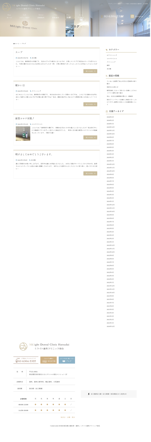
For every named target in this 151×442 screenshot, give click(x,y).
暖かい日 (20, 85)
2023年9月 (110, 220)
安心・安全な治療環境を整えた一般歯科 (120, 97)
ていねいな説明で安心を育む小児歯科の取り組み (122, 83)
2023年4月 (110, 237)
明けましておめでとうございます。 (34, 154)
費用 (68, 16)
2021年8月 (110, 307)
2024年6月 (110, 188)
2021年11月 (111, 297)
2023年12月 (111, 209)
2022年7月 (110, 269)
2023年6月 (110, 230)
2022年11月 (111, 255)
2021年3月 (110, 324)
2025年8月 (110, 139)
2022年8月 (110, 265)
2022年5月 (110, 276)
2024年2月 (110, 202)
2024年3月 (110, 199)
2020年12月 (111, 335)
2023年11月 (111, 213)
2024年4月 (110, 195)
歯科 (108, 66)
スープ (18, 52)
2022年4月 (110, 279)
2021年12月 (111, 293)
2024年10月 (111, 174)
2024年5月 (110, 192)
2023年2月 (110, 244)
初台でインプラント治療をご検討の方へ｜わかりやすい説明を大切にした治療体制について (122, 103)
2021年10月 (111, 300)
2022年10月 (111, 258)
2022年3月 (110, 283)
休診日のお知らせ (113, 88)
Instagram (139, 16)
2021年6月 (110, 314)
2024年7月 (110, 185)
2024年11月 (111, 171)
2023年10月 (111, 216)
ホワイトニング (112, 55)
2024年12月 (111, 167)
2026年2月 (110, 122)
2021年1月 (110, 331)
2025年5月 (110, 150)
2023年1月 (110, 248)
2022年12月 (111, 251)
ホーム (9, 16)
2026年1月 (110, 125)
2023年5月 (110, 234)
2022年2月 (110, 286)
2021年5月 (110, 317)
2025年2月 (110, 160)
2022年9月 (110, 262)
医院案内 (55, 16)
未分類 (34, 58)
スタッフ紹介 (24, 16)
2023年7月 (110, 227)
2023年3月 (110, 241)
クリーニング (36, 91)
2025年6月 (110, 146)
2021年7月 (110, 310)
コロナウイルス (37, 124)
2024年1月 (110, 206)
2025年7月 (110, 143)
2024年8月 (110, 181)
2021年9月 (110, 304)
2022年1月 (110, 290)
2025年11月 (111, 132)
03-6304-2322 (114, 16)
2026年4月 (110, 118)
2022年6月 (110, 272)
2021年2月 (110, 328)
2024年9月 (110, 178)
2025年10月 (111, 136)
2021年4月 (110, 321)
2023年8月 (110, 223)
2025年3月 (110, 157)
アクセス (80, 16)
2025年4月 (110, 153)
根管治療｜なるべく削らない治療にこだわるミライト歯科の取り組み (122, 92)
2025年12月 (111, 129)
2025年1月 (110, 164)
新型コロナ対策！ (24, 118)
